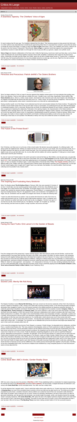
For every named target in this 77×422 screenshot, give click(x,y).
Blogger (42, 420)
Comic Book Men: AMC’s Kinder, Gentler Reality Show (24, 360)
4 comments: (20, 406)
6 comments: (20, 120)
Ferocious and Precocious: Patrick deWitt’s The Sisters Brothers (28, 74)
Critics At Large (10, 4)
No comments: (20, 66)
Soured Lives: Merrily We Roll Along (16, 281)
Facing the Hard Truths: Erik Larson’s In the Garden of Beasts (27, 224)
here (5, 160)
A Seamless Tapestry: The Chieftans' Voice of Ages (23, 17)
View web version (38, 417)
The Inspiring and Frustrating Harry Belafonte (20, 181)
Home (38, 414)
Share (3, 68)
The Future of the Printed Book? (14, 129)
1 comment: (20, 173)
